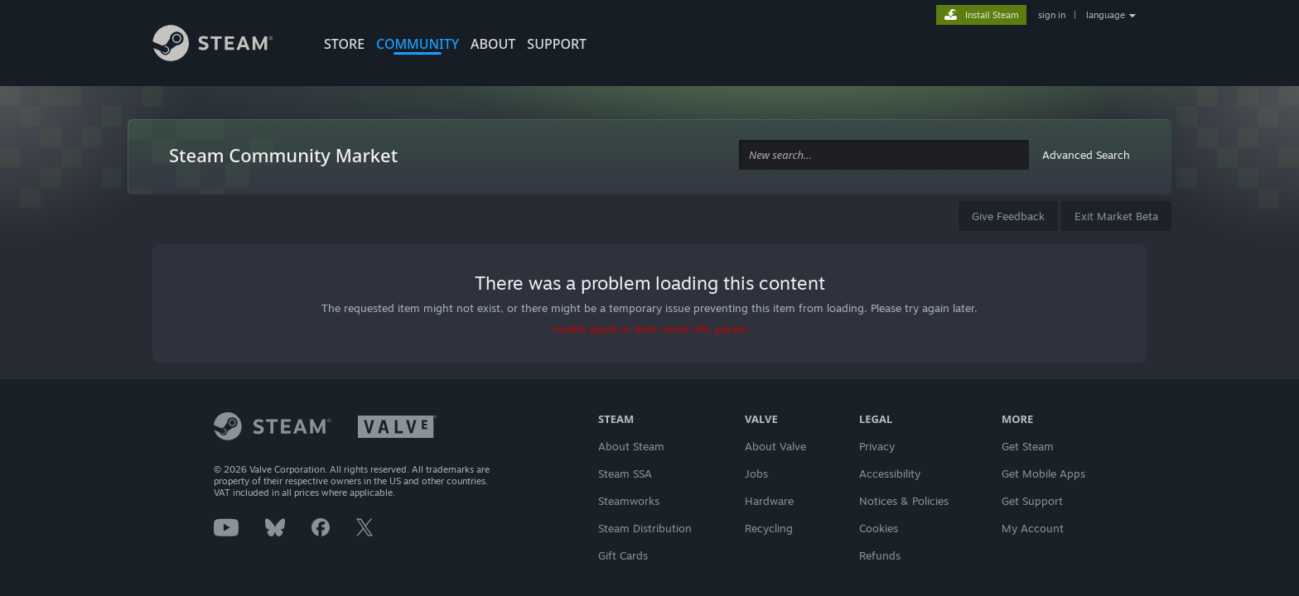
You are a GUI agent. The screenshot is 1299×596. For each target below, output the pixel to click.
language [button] (1105, 15)
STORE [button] (344, 44)
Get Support (1032, 500)
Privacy (877, 446)
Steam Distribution (645, 528)
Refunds (880, 555)
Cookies (878, 528)
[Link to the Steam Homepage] (225, 45)
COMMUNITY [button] (417, 44)
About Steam (631, 446)
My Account (1033, 528)
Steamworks (628, 500)
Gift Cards (623, 555)
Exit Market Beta (1116, 216)
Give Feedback (1008, 216)
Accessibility (889, 473)
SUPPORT (557, 44)
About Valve (775, 446)
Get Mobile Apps (1043, 473)
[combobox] (884, 155)
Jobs (756, 473)
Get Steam (1028, 446)
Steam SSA (625, 473)
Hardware (769, 500)
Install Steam (992, 15)
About (493, 44)
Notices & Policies (904, 500)
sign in (1051, 15)
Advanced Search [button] (1086, 154)
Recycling (769, 528)
